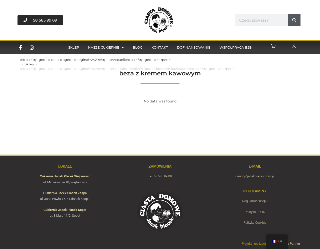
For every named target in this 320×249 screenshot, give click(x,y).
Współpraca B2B (236, 47)
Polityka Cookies (255, 222)
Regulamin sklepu (255, 201)
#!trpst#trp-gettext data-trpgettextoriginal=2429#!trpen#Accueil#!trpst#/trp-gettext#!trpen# (95, 60)
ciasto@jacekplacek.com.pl (255, 176)
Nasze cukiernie (106, 47)
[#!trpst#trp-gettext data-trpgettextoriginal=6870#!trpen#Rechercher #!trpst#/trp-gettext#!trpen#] (294, 20)
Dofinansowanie (193, 47)
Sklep (73, 47)
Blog (137, 47)
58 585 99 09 (163, 176)
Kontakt (160, 47)
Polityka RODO (255, 212)
